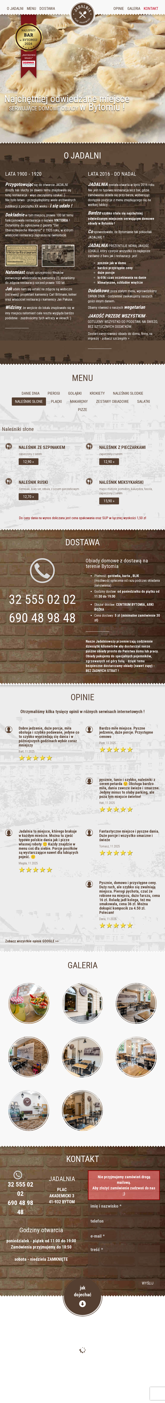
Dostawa (47, 8)
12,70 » (28, 496)
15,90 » (109, 501)
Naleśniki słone (18, 429)
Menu (31, 8)
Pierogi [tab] (54, 393)
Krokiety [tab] (97, 393)
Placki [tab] (56, 401)
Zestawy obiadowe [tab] (112, 401)
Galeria (133, 8)
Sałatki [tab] (143, 401)
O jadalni (15, 8)
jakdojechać (82, 1296)
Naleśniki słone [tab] (29, 401)
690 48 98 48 (42, 617)
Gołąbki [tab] (75, 393)
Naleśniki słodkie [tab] (128, 393)
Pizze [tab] (82, 409)
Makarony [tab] (79, 401)
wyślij (147, 1283)
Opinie (118, 8)
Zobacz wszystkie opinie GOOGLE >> (32, 941)
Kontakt (151, 8)
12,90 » (28, 461)
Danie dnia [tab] (31, 393)
